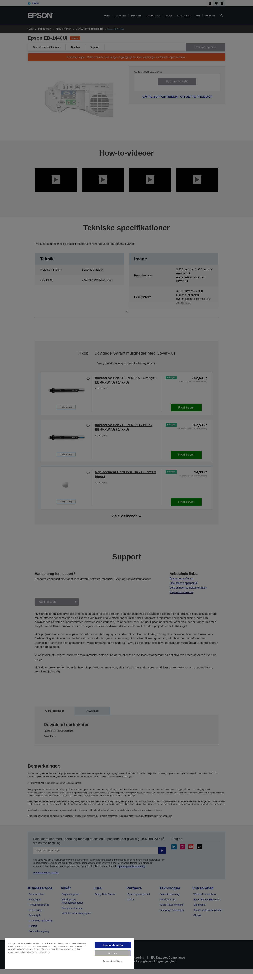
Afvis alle (112, 953)
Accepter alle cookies (113, 945)
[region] (69, 953)
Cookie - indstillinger (112, 961)
